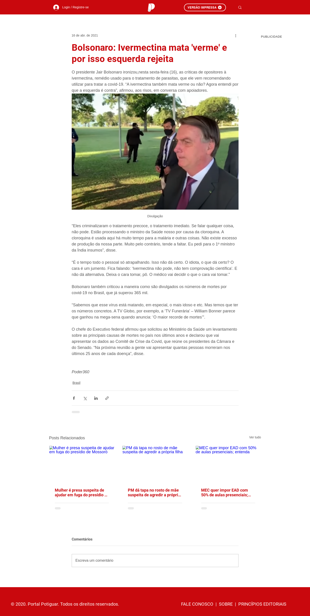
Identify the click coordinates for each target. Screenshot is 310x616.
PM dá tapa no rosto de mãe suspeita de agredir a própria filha (154, 492)
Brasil (76, 383)
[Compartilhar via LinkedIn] (96, 398)
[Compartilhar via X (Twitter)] (85, 398)
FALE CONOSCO (197, 604)
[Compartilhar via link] (107, 398)
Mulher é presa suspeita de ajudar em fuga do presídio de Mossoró (82, 492)
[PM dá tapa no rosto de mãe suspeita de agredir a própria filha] (155, 464)
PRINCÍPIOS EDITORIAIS (262, 604)
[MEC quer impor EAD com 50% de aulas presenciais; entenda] (228, 464)
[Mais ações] (236, 35)
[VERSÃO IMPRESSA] (205, 7)
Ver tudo (255, 437)
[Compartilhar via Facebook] (74, 398)
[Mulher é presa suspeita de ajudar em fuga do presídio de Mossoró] (82, 464)
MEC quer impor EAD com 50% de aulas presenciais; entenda (224, 492)
